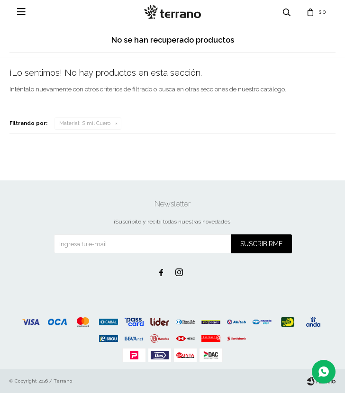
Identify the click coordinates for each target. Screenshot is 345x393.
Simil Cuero (84, 123)
